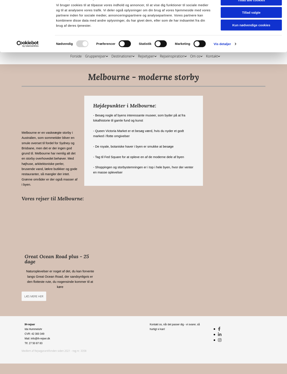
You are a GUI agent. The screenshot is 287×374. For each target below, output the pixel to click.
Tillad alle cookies (251, 20)
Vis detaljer (222, 63)
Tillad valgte (251, 32)
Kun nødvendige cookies (251, 45)
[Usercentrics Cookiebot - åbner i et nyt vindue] (27, 63)
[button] (34, 296)
